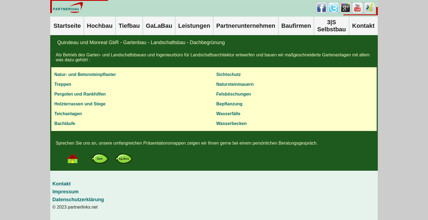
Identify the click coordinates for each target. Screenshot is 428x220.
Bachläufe (64, 123)
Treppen (62, 84)
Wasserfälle (228, 113)
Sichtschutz (228, 74)
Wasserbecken (231, 123)
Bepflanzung (229, 104)
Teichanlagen (68, 113)
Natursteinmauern (235, 84)
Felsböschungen (233, 94)
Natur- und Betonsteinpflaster (85, 74)
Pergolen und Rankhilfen (80, 94)
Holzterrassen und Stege (80, 104)
